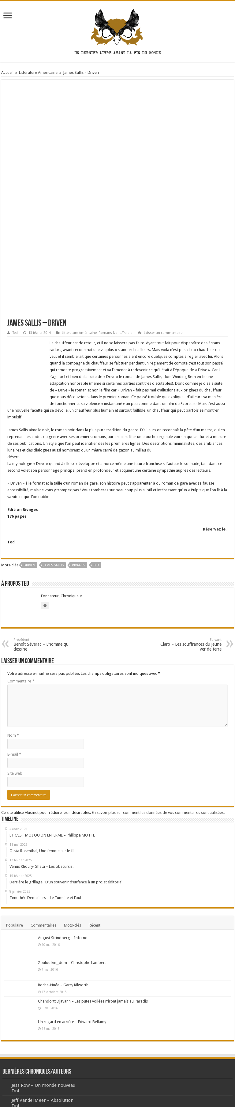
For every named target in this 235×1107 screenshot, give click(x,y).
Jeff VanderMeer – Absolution (42, 1022)
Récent (94, 847)
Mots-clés (72, 847)
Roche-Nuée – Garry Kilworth (63, 907)
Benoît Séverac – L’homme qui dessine (44, 566)
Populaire (14, 847)
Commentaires (43, 847)
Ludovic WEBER (199, 1093)
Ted (15, 255)
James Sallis (53, 487)
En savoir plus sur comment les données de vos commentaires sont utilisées (158, 734)
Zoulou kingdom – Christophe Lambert (72, 884)
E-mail (14, 676)
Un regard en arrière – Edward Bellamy (72, 943)
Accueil (7, 72)
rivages (78, 487)
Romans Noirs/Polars (115, 255)
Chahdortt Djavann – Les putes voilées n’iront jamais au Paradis (93, 923)
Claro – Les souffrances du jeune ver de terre (190, 566)
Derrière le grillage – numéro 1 (45, 1052)
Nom (13, 657)
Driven (29, 487)
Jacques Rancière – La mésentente (47, 1037)
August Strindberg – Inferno (63, 859)
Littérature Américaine (38, 72)
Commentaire (20, 603)
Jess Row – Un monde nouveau (43, 1007)
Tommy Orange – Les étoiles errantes (52, 1067)
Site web (14, 695)
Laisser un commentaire (163, 255)
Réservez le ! (215, 451)
